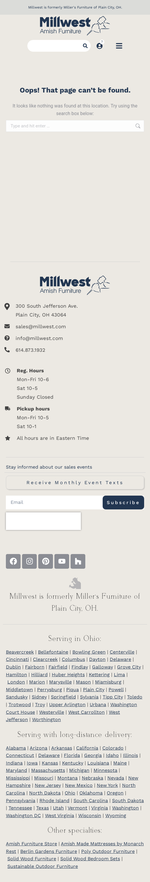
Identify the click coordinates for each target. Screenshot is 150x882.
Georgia (93, 755)
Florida (72, 755)
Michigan (79, 770)
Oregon (115, 793)
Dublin (13, 667)
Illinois (130, 755)
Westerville (51, 712)
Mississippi (18, 778)
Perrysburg (49, 689)
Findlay (79, 667)
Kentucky (72, 763)
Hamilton (16, 674)
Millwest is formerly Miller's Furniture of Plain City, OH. (75, 7)
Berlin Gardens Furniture (48, 851)
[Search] (85, 45)
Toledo (134, 697)
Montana (67, 778)
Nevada (115, 778)
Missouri (43, 778)
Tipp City (113, 697)
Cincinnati (17, 659)
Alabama (16, 748)
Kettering (99, 674)
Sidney (39, 697)
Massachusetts (48, 770)
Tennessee (20, 808)
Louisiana (98, 763)
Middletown (19, 689)
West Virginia (59, 815)
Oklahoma (91, 793)
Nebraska (92, 778)
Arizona (38, 748)
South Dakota (128, 800)
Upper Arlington (67, 704)
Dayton (97, 659)
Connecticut (20, 755)
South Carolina (91, 800)
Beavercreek (20, 652)
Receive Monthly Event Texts (75, 482)
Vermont (77, 808)
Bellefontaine (53, 652)
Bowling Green (89, 652)
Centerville (122, 652)
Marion (37, 682)
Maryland (16, 770)
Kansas (50, 763)
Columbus (73, 659)
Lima (119, 674)
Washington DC (23, 815)
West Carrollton (86, 712)
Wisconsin (89, 815)
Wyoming (115, 815)
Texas (42, 808)
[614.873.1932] (75, 350)
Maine (120, 763)
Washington (125, 808)
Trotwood (20, 704)
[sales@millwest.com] (75, 326)
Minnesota (105, 770)
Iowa (32, 763)
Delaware (120, 659)
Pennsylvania (20, 800)
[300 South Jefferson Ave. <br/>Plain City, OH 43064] (75, 310)
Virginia (99, 808)
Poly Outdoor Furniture (108, 851)
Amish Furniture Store (31, 843)
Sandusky (17, 697)
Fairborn (34, 667)
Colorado (113, 748)
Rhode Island (54, 800)
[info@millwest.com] (75, 338)
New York (107, 785)
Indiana (14, 763)
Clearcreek (45, 659)
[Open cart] (109, 46)
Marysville (60, 682)
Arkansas (61, 748)
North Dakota (45, 793)
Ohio (70, 793)
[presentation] (43, 521)
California (87, 748)
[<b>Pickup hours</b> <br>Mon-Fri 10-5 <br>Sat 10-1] (68, 417)
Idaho (112, 755)
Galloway (102, 667)
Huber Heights (68, 674)
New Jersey (48, 785)
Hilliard (39, 674)
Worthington (46, 719)
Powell (116, 689)
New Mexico (79, 785)
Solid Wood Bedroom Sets (90, 858)
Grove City (129, 667)
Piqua (72, 689)
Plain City (93, 689)
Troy (40, 704)
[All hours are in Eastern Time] (68, 438)
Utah (58, 808)
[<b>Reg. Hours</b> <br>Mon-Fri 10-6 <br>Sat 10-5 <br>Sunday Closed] (68, 383)
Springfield (63, 697)
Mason (83, 682)
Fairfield (58, 667)
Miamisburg (108, 682)
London (16, 682)
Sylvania (89, 697)
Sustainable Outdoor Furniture (42, 866)
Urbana (98, 704)
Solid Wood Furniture (31, 858)
